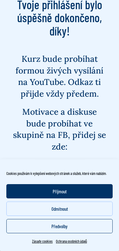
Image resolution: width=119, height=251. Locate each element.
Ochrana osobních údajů (71, 241)
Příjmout (60, 191)
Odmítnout (59, 209)
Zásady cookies (42, 241)
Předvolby (59, 226)
